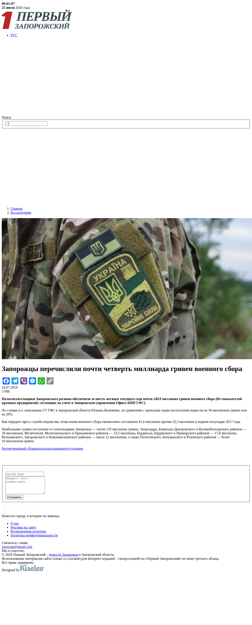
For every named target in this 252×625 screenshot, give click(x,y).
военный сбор (23, 448)
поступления (73, 448)
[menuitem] (130, 35)
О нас (15, 527)
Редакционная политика (28, 534)
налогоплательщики (49, 448)
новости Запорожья (63, 558)
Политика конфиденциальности (34, 538)
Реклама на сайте (23, 531)
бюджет (7, 448)
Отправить (14, 500)
